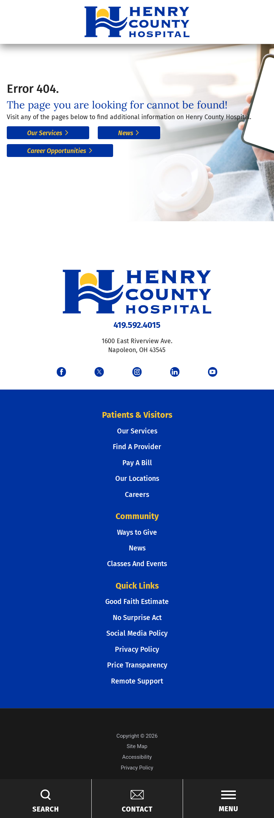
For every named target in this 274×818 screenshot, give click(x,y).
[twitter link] (99, 371)
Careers (137, 495)
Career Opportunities (60, 151)
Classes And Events (137, 564)
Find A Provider (137, 447)
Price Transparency (137, 665)
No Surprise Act (137, 618)
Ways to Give (137, 532)
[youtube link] (212, 371)
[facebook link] (61, 371)
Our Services (48, 133)
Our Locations (137, 478)
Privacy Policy (137, 649)
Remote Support (137, 681)
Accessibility (137, 757)
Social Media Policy (137, 633)
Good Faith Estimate (137, 602)
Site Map (137, 746)
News (129, 133)
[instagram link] (137, 371)
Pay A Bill (137, 463)
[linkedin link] (174, 371)
